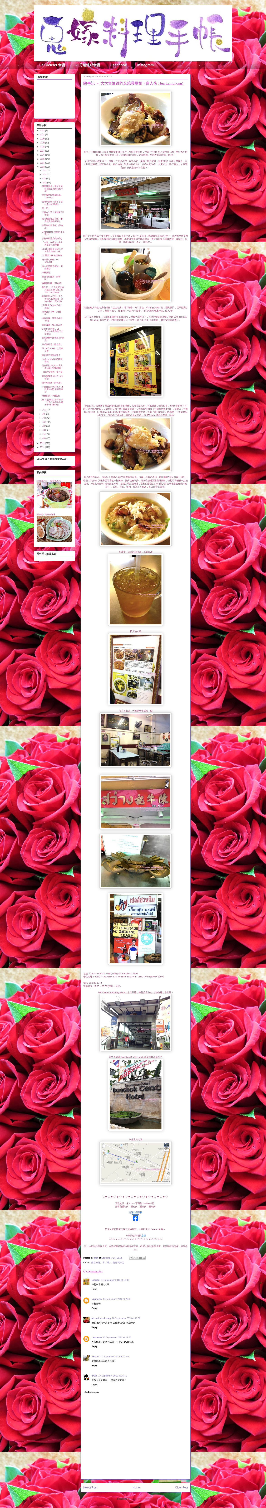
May (44, 422)
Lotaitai (96, 1280)
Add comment (92, 1392)
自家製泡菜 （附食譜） (52, 283)
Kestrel (95, 1356)
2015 (42, 159)
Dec (44, 170)
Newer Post (90, 1487)
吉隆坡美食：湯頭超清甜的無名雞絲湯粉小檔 (52, 188)
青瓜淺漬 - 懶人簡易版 (52, 325)
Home (136, 1487)
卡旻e (94, 1375)
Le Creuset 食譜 (52, 65)
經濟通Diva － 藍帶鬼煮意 (49, 481)
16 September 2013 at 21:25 (117, 1337)
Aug (44, 410)
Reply (94, 1289)
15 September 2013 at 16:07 (115, 1280)
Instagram (145, 65)
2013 (42, 167)
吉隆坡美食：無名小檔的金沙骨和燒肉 (52, 202)
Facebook (119, 65)
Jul (44, 414)
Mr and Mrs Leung (101, 1318)
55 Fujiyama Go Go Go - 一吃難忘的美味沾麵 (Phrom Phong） (53, 402)
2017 (42, 151)
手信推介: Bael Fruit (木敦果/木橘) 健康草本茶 (52, 389)
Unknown (97, 1299)
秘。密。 (46, 208)
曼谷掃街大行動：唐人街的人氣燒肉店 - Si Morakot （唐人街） (52, 298)
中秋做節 (46, 272)
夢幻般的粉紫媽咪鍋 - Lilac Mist (52, 196)
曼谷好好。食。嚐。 (101, 1262)
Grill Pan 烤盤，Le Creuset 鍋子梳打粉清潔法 (52, 331)
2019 (42, 143)
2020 (42, 139)
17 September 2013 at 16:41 (112, 1375)
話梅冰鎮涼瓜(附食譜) (52, 238)
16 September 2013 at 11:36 (126, 1318)
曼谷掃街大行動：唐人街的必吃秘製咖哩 (52, 366)
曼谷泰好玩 (118, 1262)
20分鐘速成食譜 (88, 65)
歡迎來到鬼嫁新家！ (51, 355)
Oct (44, 178)
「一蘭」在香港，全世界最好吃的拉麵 (52, 243)
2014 (42, 163)
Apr (44, 426)
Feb (44, 434)
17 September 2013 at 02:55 (114, 1356)
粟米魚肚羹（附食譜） (52, 382)
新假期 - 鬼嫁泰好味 (46, 514)
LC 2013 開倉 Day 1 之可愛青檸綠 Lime (52, 250)
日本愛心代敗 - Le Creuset (50, 260)
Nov (44, 174)
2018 (42, 147)
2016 (42, 155)
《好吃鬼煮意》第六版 (52, 372)
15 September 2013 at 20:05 (117, 1299)
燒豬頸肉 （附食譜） (51, 396)
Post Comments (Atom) (142, 1498)
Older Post (181, 1487)
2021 (42, 134)
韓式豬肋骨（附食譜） (52, 344)
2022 (42, 130)
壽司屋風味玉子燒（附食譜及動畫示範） (52, 220)
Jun (44, 418)
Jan (44, 438)
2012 (42, 443)
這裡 (143, 1235)
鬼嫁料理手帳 (135, 1212)
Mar (44, 430)
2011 (42, 447)
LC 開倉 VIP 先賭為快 (52, 255)
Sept (44, 182)
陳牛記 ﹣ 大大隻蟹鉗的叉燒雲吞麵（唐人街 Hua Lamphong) (53, 289)
